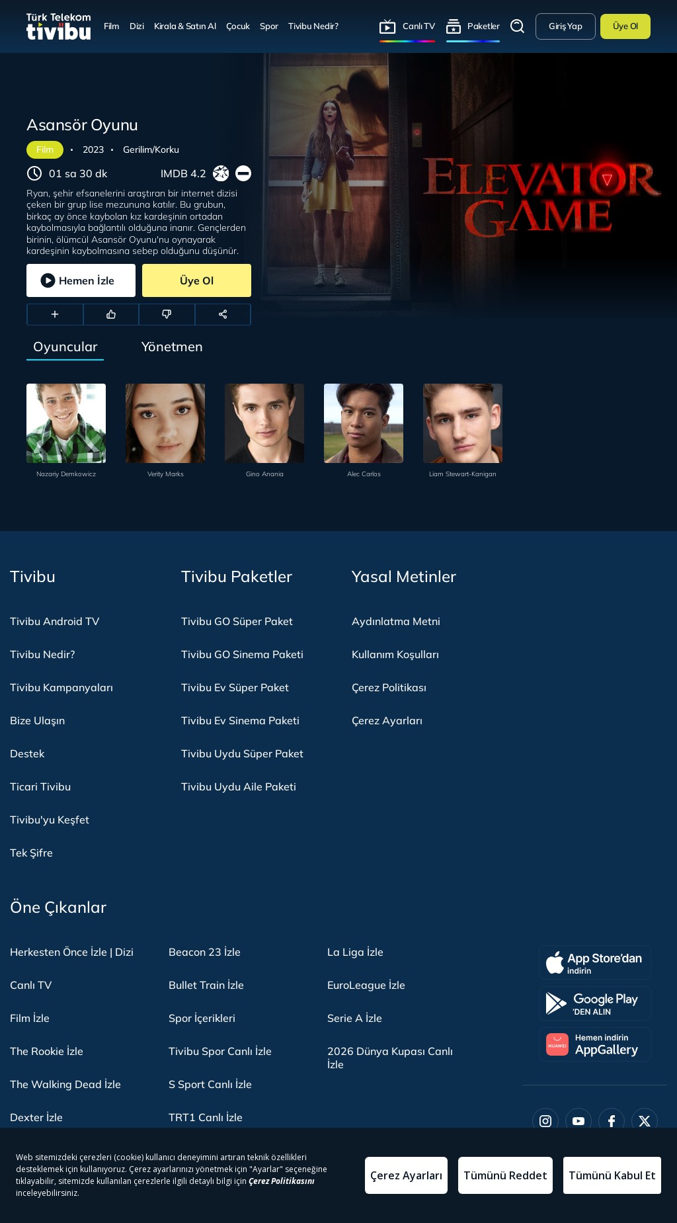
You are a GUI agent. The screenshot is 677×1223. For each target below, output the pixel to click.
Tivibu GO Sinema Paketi (242, 654)
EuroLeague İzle (366, 984)
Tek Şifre (31, 852)
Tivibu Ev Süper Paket (235, 687)
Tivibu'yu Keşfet (49, 819)
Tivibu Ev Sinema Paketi (240, 720)
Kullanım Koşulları (395, 654)
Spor (269, 26)
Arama (518, 26)
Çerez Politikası (389, 687)
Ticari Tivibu (40, 786)
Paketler (483, 26)
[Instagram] (545, 1121)
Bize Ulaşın (37, 720)
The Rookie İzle (46, 1051)
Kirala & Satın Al (185, 26)
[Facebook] (611, 1121)
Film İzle (30, 1018)
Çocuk (238, 26)
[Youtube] (578, 1121)
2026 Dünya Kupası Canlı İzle (390, 1057)
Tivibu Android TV (54, 621)
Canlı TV (419, 26)
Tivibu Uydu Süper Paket (242, 753)
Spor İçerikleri (202, 1018)
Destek (27, 753)
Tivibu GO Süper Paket (237, 621)
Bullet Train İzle (206, 984)
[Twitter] (644, 1121)
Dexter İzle (36, 1117)
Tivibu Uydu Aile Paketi (238, 786)
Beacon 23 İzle (205, 951)
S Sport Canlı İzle (210, 1084)
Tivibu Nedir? (313, 26)
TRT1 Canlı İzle (206, 1117)
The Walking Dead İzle (65, 1084)
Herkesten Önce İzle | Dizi (72, 951)
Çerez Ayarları (387, 720)
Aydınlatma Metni (396, 621)
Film (112, 26)
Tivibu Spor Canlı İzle (220, 1051)
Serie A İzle (354, 1018)
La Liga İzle (355, 951)
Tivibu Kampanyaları (61, 687)
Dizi (137, 26)
